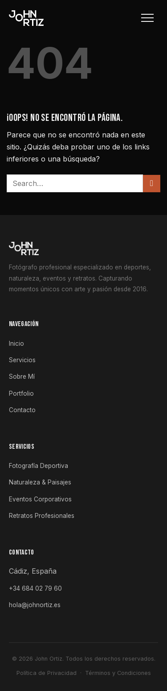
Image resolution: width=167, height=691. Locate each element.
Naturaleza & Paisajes (40, 482)
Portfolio (21, 393)
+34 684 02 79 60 (35, 588)
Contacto (22, 410)
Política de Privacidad (46, 673)
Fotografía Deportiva (38, 465)
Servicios (22, 360)
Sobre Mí (22, 376)
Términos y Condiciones (118, 673)
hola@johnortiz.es (35, 604)
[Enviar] (151, 183)
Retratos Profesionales (41, 515)
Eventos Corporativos (40, 499)
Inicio (16, 343)
